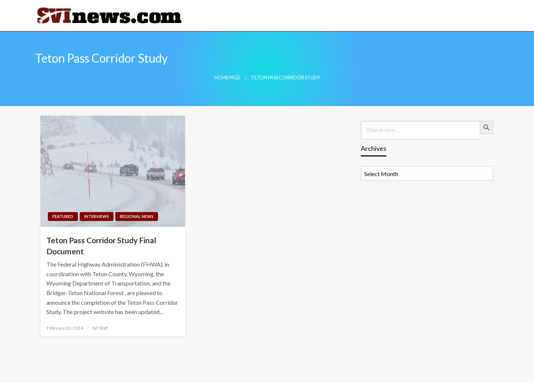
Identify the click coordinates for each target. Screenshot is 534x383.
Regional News (137, 216)
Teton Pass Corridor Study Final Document (101, 245)
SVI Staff (100, 328)
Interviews (96, 216)
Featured (62, 216)
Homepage (227, 77)
